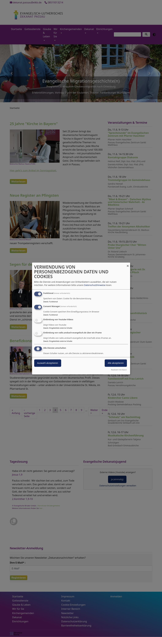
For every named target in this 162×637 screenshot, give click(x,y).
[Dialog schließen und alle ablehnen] (128, 264)
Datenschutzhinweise (94, 285)
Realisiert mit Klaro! (119, 370)
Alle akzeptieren (116, 363)
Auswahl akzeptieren (47, 363)
